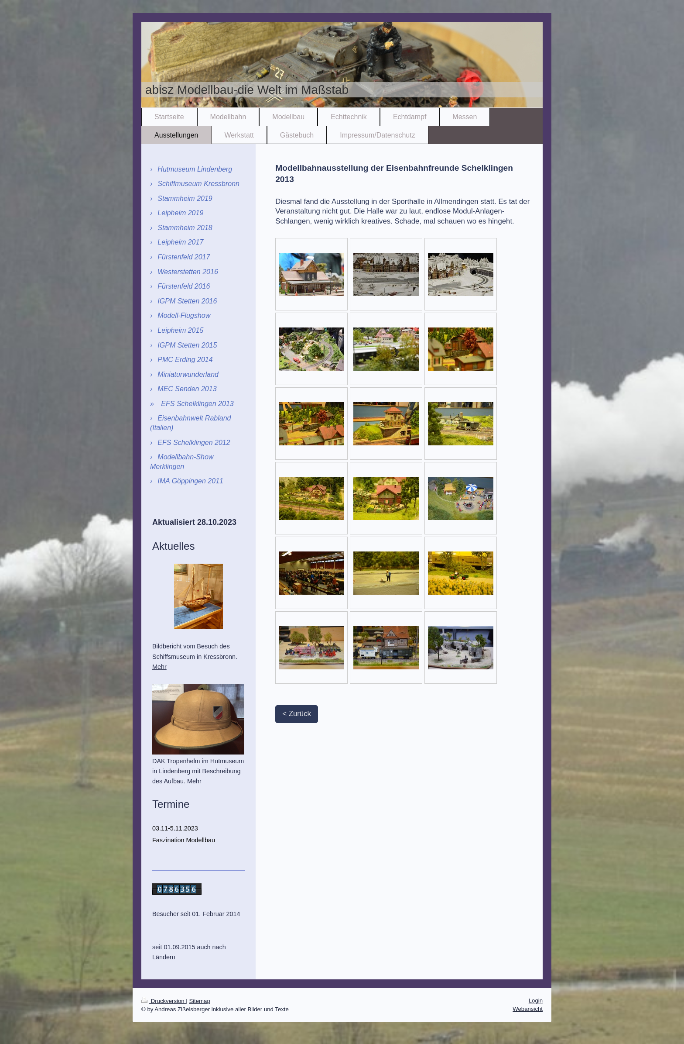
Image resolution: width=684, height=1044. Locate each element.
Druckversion (163, 1001)
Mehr (159, 666)
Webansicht (528, 1009)
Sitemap (199, 1001)
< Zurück (296, 714)
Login (536, 1000)
